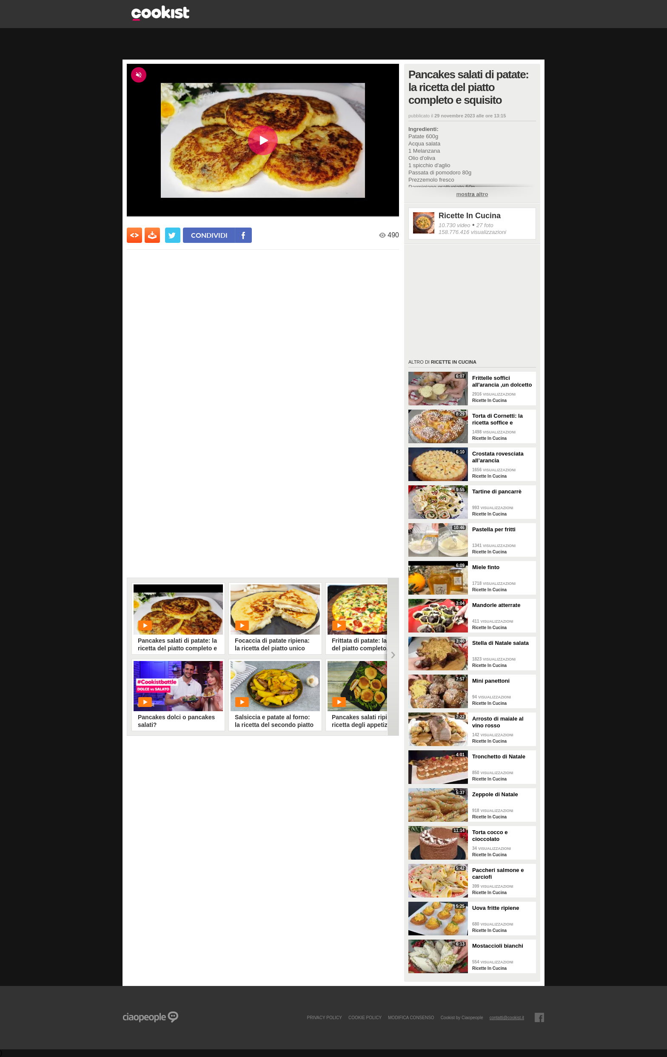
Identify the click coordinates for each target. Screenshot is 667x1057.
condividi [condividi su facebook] (209, 235)
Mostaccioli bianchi (497, 946)
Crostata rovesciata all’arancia (498, 457)
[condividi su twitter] (172, 235)
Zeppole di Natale (495, 794)
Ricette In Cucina (470, 215)
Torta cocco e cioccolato (490, 835)
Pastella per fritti (494, 529)
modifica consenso (411, 1017)
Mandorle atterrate (496, 605)
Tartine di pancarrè (497, 491)
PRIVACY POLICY (324, 1017)
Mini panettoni (491, 681)
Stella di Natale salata (500, 643)
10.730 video (454, 225)
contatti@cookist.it (507, 1017)
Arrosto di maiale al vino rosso (498, 722)
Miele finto (485, 567)
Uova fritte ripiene (495, 908)
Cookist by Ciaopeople (462, 1017)
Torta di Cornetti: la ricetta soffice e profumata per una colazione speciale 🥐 (500, 419)
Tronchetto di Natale (498, 756)
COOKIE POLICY (365, 1017)
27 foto (484, 225)
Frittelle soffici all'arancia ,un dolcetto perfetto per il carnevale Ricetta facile (502, 381)
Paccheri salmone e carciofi (498, 873)
